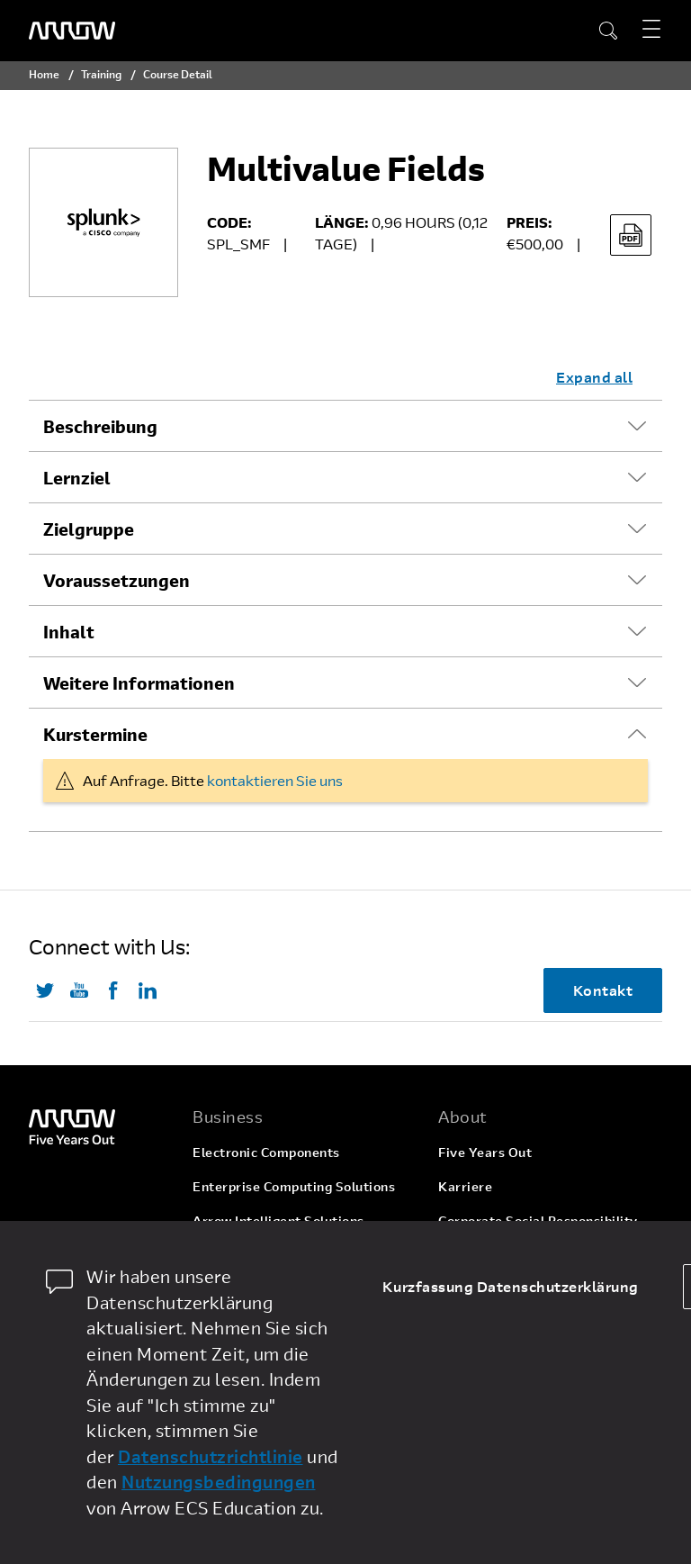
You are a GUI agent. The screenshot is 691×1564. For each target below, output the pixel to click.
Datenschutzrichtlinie (210, 1456)
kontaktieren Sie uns (275, 780)
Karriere (465, 1186)
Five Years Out (485, 1152)
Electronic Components (266, 1152)
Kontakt (603, 990)
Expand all (594, 376)
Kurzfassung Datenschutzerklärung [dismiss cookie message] (510, 1286)
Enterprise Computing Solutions (294, 1186)
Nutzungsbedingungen (218, 1481)
